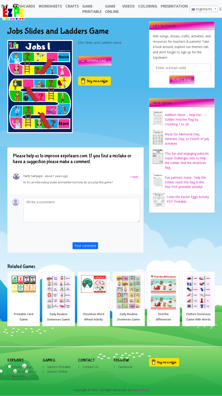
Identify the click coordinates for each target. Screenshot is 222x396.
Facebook (125, 367)
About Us (18, 376)
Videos (128, 6)
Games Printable (59, 367)
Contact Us (90, 367)
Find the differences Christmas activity (23, 319)
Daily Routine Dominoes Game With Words (93, 319)
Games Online (57, 371)
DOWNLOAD (96, 60)
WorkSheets (50, 6)
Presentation (174, 6)
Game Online (112, 9)
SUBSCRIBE (181, 79)
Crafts (72, 6)
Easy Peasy (141, 390)
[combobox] (204, 9)
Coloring (147, 6)
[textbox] (204, 9)
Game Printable (92, 9)
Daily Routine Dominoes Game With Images (163, 319)
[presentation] (106, 233)
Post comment (85, 246)
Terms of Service (24, 371)
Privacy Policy (21, 367)
